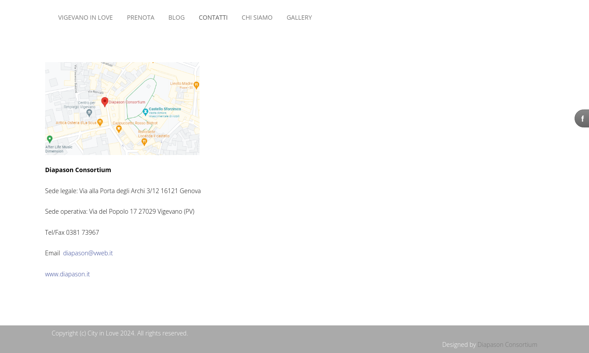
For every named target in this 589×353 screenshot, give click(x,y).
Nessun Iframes (336, 17)
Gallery (299, 17)
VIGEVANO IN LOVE (85, 17)
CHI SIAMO (257, 17)
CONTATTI (213, 17)
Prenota (140, 17)
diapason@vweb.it (88, 253)
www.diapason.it (67, 274)
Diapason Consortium (507, 344)
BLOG (176, 17)
